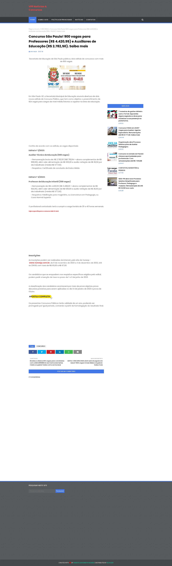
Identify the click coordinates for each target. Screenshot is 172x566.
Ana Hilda (33, 51)
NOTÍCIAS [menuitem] (79, 20)
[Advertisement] (66, 126)
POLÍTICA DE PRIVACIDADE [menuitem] (61, 20)
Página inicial (34, 29)
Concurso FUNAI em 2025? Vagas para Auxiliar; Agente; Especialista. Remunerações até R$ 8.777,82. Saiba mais (129, 131)
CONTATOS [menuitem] (90, 20)
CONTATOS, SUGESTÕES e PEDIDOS (128, 169)
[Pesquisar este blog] (42, 491)
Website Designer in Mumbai (84, 563)
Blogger (110, 563)
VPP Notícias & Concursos (38, 8)
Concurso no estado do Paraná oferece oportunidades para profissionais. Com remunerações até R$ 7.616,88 (130, 157)
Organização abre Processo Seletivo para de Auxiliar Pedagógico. (129, 144)
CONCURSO (44, 29)
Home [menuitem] (32, 20)
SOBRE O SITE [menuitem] (43, 20)
